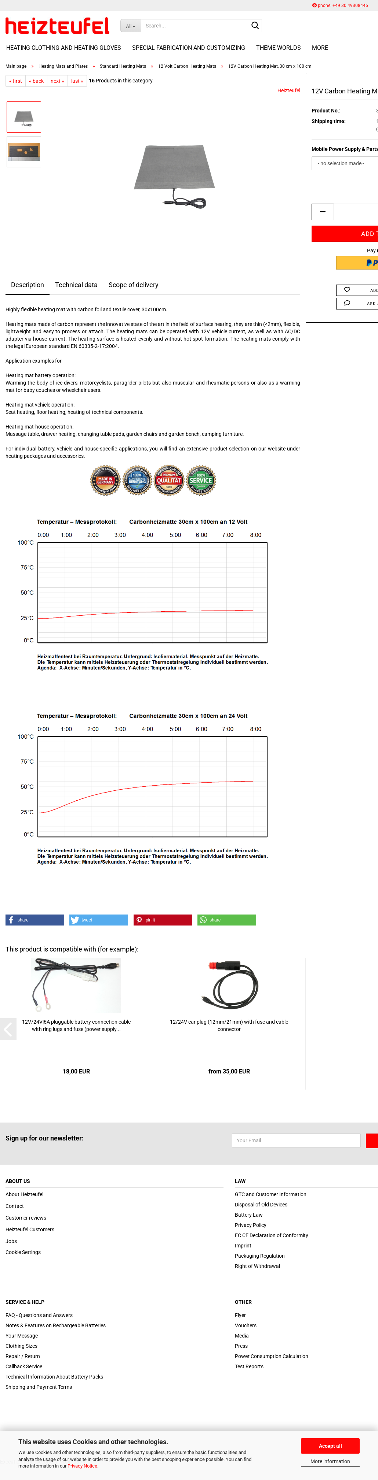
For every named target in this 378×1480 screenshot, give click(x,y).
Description (27, 285)
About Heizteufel (24, 1194)
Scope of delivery (134, 285)
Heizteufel (288, 90)
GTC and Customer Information (270, 1194)
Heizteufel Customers (30, 1229)
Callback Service (24, 1366)
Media (242, 1336)
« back (36, 81)
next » (57, 81)
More (320, 47)
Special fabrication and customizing (188, 47)
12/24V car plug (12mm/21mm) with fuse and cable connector (229, 1025)
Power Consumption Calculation (271, 1356)
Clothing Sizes (21, 1346)
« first (15, 81)
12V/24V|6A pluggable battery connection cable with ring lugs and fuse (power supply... (76, 1025)
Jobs (11, 1241)
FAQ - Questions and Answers (39, 1315)
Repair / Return (23, 1356)
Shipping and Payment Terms (39, 1387)
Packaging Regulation (260, 1256)
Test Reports (249, 1366)
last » (77, 81)
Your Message (22, 1336)
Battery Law (249, 1215)
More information (330, 1461)
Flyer (240, 1315)
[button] (35, 920)
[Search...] (130, 25)
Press (241, 1346)
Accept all (330, 1446)
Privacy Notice (82, 1466)
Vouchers (246, 1325)
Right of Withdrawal (257, 1266)
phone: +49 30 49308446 (340, 5)
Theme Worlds (278, 47)
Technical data (76, 285)
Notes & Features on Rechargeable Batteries (56, 1325)
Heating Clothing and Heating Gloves (63, 47)
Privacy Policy (250, 1225)
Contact (15, 1206)
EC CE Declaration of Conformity (271, 1235)
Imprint (243, 1246)
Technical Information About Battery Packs (54, 1377)
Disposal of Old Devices (261, 1205)
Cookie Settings (23, 1252)
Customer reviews (26, 1218)
